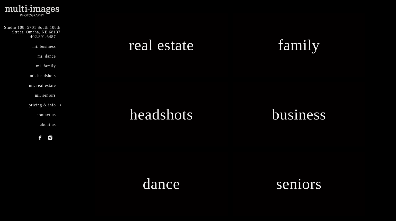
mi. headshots (43, 75)
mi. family (46, 66)
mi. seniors (45, 95)
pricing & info (42, 105)
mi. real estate (42, 85)
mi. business (44, 46)
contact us (46, 115)
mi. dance (47, 56)
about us (48, 124)
